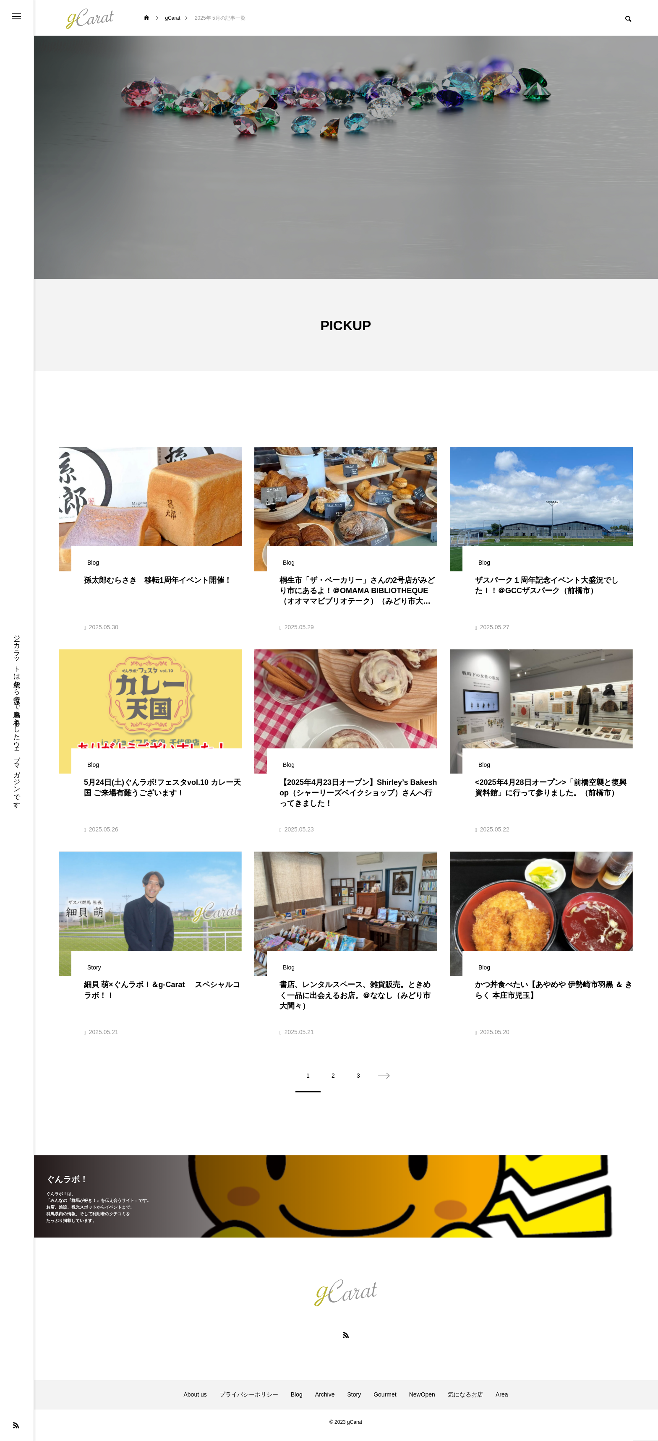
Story (354, 1401)
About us (195, 1401)
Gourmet (384, 1401)
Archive (325, 1401)
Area (502, 1401)
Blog (297, 1401)
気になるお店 (465, 1401)
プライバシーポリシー (248, 1401)
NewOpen (422, 1401)
